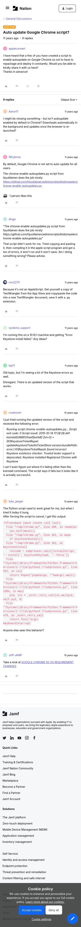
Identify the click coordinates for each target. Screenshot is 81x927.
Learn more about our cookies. (45, 901)
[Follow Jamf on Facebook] (34, 738)
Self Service (10, 853)
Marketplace (10, 780)
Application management (18, 835)
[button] (7, 9)
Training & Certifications (17, 762)
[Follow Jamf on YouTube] (19, 737)
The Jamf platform (14, 817)
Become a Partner (13, 786)
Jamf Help (9, 756)
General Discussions (19, 18)
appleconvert (17, 48)
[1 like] (17, 196)
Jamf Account (11, 799)
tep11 (12, 365)
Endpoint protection (14, 866)
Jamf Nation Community (17, 768)
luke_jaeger (16, 501)
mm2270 (14, 282)
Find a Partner (11, 792)
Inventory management (17, 841)
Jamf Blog (8, 774)
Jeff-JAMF (15, 655)
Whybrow (15, 157)
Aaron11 (13, 111)
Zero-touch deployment (17, 823)
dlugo (12, 219)
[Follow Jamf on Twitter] (4, 738)
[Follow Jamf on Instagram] (27, 738)
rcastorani (15, 412)
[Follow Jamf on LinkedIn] (12, 738)
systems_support (19, 327)
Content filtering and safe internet (23, 878)
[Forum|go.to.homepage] (22, 8)
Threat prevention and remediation (24, 872)
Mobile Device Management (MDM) (24, 829)
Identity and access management (23, 859)
